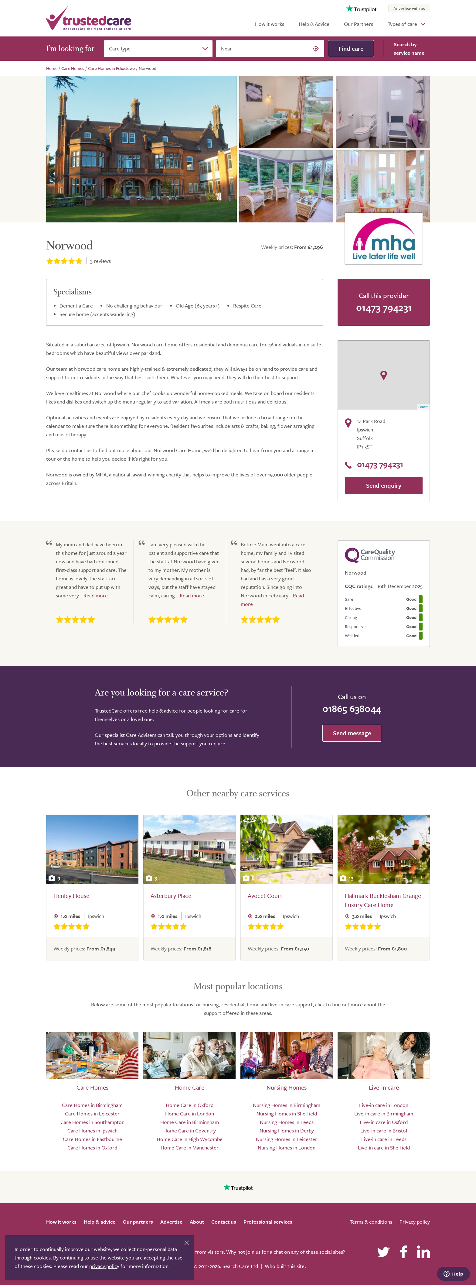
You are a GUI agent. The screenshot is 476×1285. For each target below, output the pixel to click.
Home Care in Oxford (189, 1105)
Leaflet (423, 407)
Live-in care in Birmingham (383, 1113)
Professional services (267, 1221)
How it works (269, 24)
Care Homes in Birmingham (92, 1105)
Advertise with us (409, 8)
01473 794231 (384, 307)
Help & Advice (314, 24)
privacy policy (104, 1266)
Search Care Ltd (240, 1266)
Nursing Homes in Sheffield (287, 1113)
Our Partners (358, 24)
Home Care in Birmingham (189, 1122)
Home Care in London (189, 1113)
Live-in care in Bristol (383, 1130)
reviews (100, 260)
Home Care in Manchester (190, 1147)
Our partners (138, 1221)
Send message (352, 733)
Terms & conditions (371, 1221)
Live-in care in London (383, 1105)
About (197, 1221)
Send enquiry (383, 485)
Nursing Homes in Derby (287, 1130)
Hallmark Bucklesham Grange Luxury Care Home (383, 900)
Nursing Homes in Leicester (286, 1139)
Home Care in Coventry (189, 1130)
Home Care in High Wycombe (190, 1139)
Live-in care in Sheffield (384, 1147)
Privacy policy (414, 1221)
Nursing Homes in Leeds (287, 1122)
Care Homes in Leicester (92, 1113)
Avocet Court (265, 895)
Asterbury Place (171, 895)
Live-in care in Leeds (383, 1139)
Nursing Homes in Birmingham (286, 1105)
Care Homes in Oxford (92, 1147)
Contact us (223, 1221)
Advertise (171, 1221)
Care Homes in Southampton (92, 1122)
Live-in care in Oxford (384, 1122)
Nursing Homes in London (286, 1147)
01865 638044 (351, 708)
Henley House (71, 895)
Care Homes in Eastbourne (92, 1139)
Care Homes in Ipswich (92, 1130)
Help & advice (99, 1221)
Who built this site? (285, 1266)
